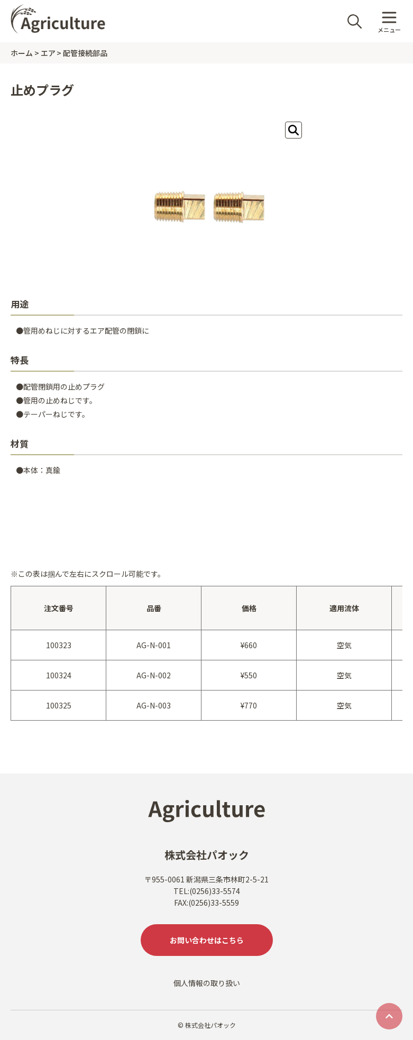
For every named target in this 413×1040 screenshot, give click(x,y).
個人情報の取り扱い (206, 983)
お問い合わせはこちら (207, 940)
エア (48, 53)
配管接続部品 (85, 53)
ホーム (22, 53)
